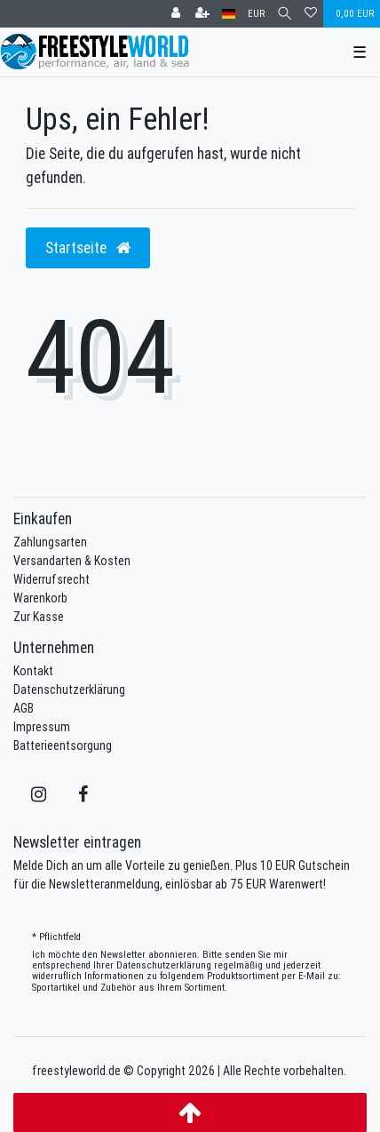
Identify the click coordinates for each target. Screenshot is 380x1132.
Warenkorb (40, 598)
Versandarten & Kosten (72, 561)
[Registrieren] (202, 14)
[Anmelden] (175, 14)
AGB (23, 708)
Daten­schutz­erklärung (163, 965)
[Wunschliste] (310, 14)
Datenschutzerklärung (69, 690)
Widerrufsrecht (51, 579)
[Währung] (256, 14)
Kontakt (33, 671)
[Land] (228, 14)
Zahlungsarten (50, 542)
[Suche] (284, 14)
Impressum (41, 727)
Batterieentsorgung (62, 745)
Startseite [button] (88, 247)
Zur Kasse (38, 617)
